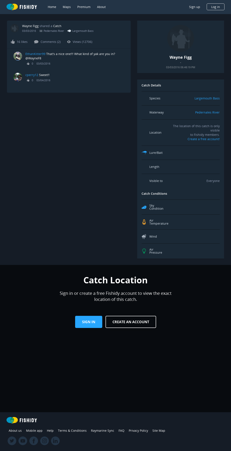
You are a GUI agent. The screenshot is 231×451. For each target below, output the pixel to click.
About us (15, 430)
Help (50, 430)
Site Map (158, 430)
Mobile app (34, 430)
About (101, 7)
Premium (84, 7)
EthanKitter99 (35, 54)
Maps (67, 7)
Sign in (88, 322)
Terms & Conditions (72, 430)
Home (52, 7)
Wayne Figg (30, 26)
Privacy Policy (138, 430)
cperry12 (31, 75)
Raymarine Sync (102, 430)
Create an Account (130, 322)
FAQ (121, 430)
